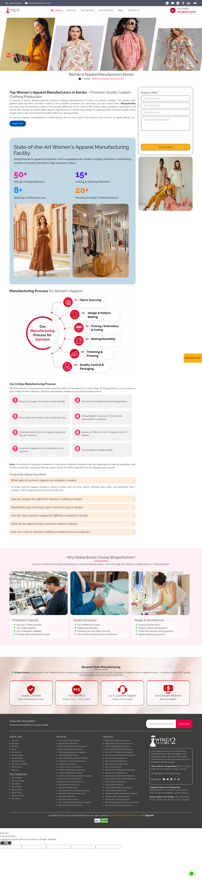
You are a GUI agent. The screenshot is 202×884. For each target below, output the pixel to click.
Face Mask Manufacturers (69, 785)
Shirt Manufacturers (113, 767)
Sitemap (15, 770)
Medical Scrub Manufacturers (117, 740)
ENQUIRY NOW (193, 358)
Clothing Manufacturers (68, 755)
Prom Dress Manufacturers (116, 758)
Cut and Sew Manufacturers (70, 779)
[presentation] (162, 138)
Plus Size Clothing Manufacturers (119, 752)
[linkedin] (188, 3)
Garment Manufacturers (68, 788)
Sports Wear (17, 787)
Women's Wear (18, 781)
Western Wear (18, 796)
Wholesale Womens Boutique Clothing (121, 802)
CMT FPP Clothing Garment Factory (73, 758)
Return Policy (17, 758)
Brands (15, 746)
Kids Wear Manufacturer (68, 799)
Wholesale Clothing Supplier (117, 799)
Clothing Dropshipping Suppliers (72, 752)
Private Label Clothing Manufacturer (120, 755)
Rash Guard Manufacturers (116, 761)
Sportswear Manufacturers (116, 773)
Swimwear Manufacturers (116, 782)
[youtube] (173, 3)
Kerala (87, 78)
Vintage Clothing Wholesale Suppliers (121, 793)
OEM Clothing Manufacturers (117, 746)
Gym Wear (16, 798)
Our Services (87, 10)
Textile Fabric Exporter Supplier (118, 788)
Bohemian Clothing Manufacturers (73, 746)
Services (15, 743)
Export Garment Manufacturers (71, 782)
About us (15, 740)
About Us (71, 10)
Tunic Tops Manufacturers (116, 790)
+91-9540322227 (158, 773)
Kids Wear (16, 784)
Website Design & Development (126, 815)
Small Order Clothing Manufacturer (120, 770)
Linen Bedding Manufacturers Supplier (74, 802)
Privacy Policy (17, 755)
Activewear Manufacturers (69, 740)
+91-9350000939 (173, 773)
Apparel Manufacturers (68, 743)
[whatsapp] (167, 3)
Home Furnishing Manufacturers (72, 793)
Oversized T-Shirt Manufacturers (118, 749)
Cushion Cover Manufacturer (70, 767)
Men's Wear (17, 778)
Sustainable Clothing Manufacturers (120, 779)
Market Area (17, 767)
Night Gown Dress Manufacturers (119, 743)
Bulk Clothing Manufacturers (70, 749)
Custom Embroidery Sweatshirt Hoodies (75, 776)
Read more (17, 123)
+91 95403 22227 (186, 11)
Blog (120, 10)
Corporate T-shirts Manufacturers (72, 761)
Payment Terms (18, 761)
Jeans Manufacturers (67, 796)
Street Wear (17, 793)
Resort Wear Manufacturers (116, 764)
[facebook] (183, 3)
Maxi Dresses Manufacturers (70, 805)
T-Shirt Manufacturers (114, 785)
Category (57, 10)
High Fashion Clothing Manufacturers (74, 790)
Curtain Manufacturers (67, 764)
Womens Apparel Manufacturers (108, 78)
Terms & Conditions (20, 764)
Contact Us (133, 10)
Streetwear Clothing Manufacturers (120, 776)
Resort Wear (17, 790)
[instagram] (178, 3)
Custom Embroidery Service (70, 773)
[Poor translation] (7, 843)
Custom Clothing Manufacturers (71, 770)
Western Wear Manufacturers (117, 796)
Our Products (106, 10)
